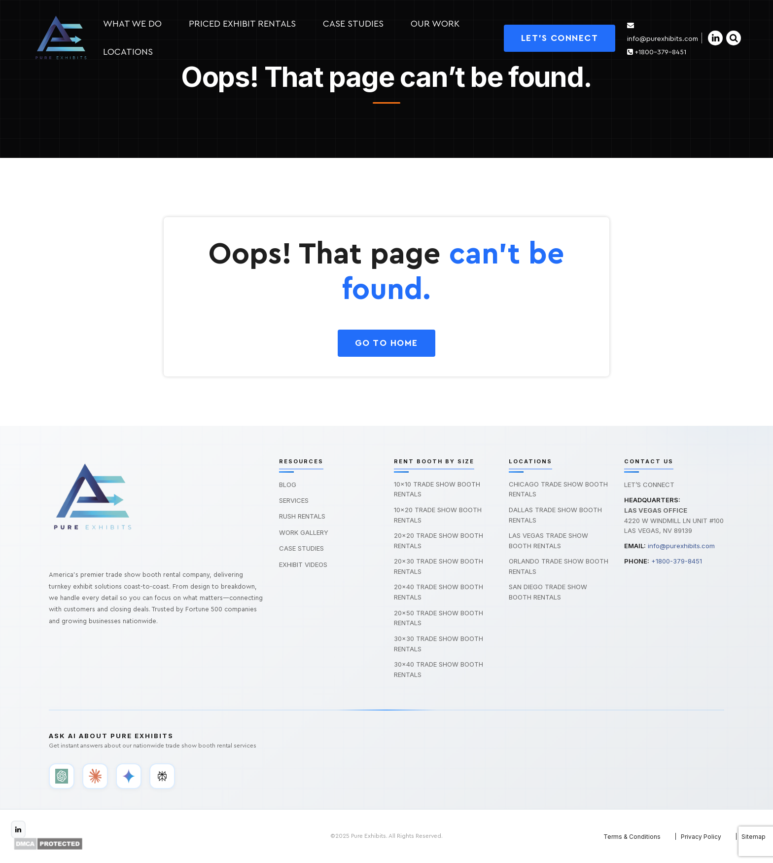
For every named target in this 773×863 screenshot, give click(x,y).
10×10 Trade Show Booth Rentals (437, 489)
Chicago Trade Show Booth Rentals (558, 489)
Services (294, 500)
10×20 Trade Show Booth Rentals (438, 515)
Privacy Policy (701, 836)
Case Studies (301, 548)
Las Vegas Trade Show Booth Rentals (548, 540)
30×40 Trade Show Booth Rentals (438, 669)
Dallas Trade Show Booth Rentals (555, 515)
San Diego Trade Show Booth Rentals (548, 592)
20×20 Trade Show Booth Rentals (438, 540)
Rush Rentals (302, 516)
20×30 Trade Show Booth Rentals (438, 566)
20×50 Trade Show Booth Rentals (438, 618)
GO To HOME (386, 342)
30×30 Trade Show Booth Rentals (438, 644)
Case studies (353, 23)
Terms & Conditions (632, 836)
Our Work (435, 23)
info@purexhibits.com (681, 546)
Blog (287, 484)
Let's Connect (559, 38)
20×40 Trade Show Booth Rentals (438, 592)
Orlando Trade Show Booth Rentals (558, 566)
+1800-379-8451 (656, 52)
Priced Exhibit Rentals (242, 23)
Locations (128, 51)
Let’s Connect (649, 484)
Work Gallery (303, 532)
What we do (132, 23)
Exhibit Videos (303, 564)
